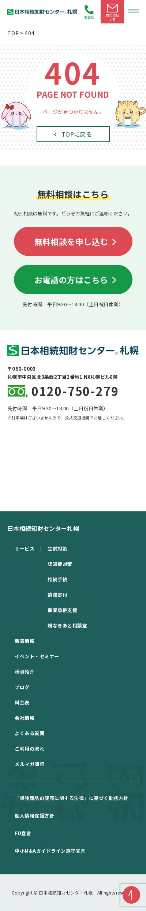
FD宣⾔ (23, 833)
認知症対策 (60, 563)
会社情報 (24, 717)
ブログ (22, 687)
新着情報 (24, 640)
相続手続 (57, 579)
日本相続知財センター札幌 (43, 528)
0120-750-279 (75, 390)
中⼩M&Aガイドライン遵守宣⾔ (50, 850)
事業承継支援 (62, 610)
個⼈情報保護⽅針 (34, 815)
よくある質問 (29, 733)
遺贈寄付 (57, 594)
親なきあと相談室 (67, 625)
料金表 (22, 702)
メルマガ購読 (29, 763)
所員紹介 (24, 671)
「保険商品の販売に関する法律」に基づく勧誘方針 (71, 798)
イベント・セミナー (37, 656)
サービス (24, 548)
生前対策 (57, 548)
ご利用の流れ (29, 748)
